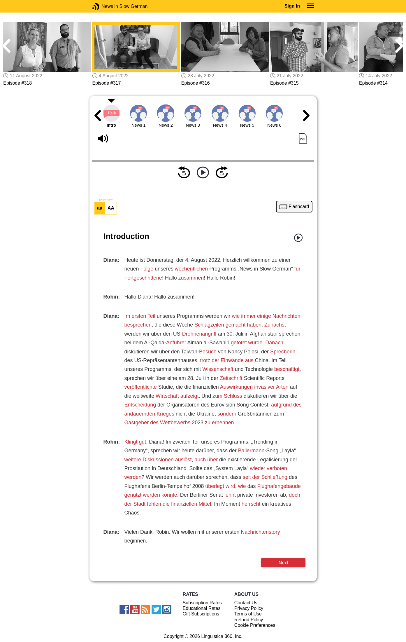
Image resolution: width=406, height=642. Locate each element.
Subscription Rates (202, 602)
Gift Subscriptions (201, 613)
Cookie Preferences (254, 625)
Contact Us (245, 602)
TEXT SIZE (106, 200)
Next (283, 562)
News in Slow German (104, 6)
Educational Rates (202, 608)
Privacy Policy (248, 608)
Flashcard (299, 206)
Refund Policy (248, 619)
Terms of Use (248, 613)
